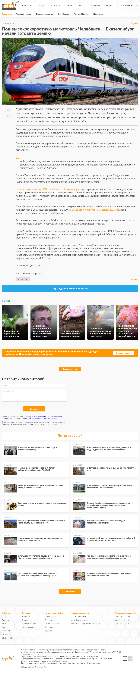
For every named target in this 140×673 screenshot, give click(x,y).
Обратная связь (29, 627)
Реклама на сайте (122, 624)
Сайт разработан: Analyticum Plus (34, 667)
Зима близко (63, 14)
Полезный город (29, 624)
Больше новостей (70, 369)
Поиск (25, 620)
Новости (26, 6)
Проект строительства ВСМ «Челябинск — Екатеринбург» (48, 189)
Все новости (70, 592)
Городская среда (23, 14)
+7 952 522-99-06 (78, 616)
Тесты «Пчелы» (81, 14)
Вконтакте (49, 620)
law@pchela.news (91, 663)
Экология (55, 6)
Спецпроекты (126, 6)
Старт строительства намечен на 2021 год (95, 209)
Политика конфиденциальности (85, 624)
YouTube (48, 631)
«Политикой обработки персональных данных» (40, 418)
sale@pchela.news (122, 620)
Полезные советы (44, 14)
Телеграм (49, 627)
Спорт (81, 6)
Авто (69, 6)
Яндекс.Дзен (50, 616)
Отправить (34, 409)
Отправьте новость (124, 353)
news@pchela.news (79, 620)
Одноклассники (52, 624)
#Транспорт (23, 279)
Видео (109, 6)
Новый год (98, 14)
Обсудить (134, 23)
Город (40, 6)
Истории (95, 6)
